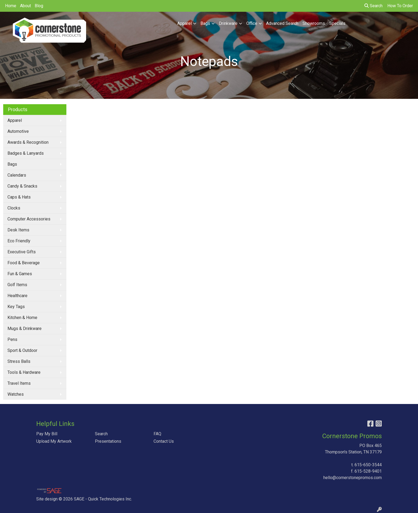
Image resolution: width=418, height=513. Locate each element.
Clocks (13, 208)
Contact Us (164, 441)
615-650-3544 (368, 464)
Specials (337, 23)
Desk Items (18, 229)
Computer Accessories (28, 218)
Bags (205, 23)
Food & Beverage (23, 262)
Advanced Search (282, 23)
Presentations (108, 441)
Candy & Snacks (22, 186)
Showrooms (314, 23)
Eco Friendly (18, 240)
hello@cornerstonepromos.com (352, 477)
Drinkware (228, 23)
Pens (12, 339)
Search (373, 5)
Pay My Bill (46, 433)
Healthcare (17, 295)
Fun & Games (19, 273)
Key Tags (16, 306)
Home (10, 5)
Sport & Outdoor (22, 350)
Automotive (18, 131)
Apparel (184, 23)
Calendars (16, 175)
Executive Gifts (21, 251)
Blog (39, 5)
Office (251, 23)
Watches (15, 394)
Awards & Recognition (28, 142)
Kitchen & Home (22, 317)
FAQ (157, 433)
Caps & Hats (19, 197)
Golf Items (17, 284)
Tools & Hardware (24, 372)
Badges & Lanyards (25, 153)
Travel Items (19, 383)
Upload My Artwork (54, 441)
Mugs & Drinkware (24, 328)
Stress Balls (18, 361)
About (25, 5)
